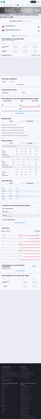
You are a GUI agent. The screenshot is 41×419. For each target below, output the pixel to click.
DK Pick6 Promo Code (25, 408)
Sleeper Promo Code (25, 404)
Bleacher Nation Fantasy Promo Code (28, 417)
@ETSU (10, 196)
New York (3, 386)
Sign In (38, 1)
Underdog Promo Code (25, 401)
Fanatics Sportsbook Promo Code (27, 386)
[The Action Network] (4, 2)
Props (21, 35)
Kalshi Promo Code (24, 412)
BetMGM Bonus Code (25, 388)
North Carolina (4, 408)
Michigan (3, 401)
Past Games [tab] (30, 143)
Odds (17, 35)
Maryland (3, 390)
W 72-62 (17, 191)
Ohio (2, 403)
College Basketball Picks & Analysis (27, 374)
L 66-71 (17, 188)
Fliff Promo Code (24, 410)
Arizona (3, 392)
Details (14, 35)
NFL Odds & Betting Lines (6, 368)
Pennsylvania (4, 397)
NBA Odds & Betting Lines (7, 370)
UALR (10, 191)
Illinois (3, 399)
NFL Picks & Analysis (25, 368)
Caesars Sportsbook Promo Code (27, 397)
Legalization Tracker (5, 385)
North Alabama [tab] (30, 121)
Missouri (3, 410)
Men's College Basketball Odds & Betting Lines (10, 374)
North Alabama (8, 101)
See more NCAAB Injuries (20, 222)
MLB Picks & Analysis (25, 376)
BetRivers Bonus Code (25, 403)
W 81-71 (17, 198)
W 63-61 (17, 196)
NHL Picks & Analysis (25, 377)
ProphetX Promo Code (25, 415)
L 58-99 (17, 193)
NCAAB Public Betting (20, 113)
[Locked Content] (20, 111)
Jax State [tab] (11, 121)
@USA (10, 188)
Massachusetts (5, 405)
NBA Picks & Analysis (25, 370)
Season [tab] (11, 143)
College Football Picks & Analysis (27, 372)
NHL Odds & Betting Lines (7, 380)
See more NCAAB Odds (20, 270)
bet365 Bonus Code (24, 393)
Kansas (3, 407)
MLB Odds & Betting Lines (7, 378)
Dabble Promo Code (25, 406)
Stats (27, 35)
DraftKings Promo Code (25, 390)
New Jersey (4, 396)
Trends (24, 35)
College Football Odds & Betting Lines (9, 372)
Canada (3, 412)
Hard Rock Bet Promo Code (26, 395)
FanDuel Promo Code (25, 392)
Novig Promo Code (24, 414)
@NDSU (10, 198)
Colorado (3, 394)
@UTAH (10, 193)
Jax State (36, 101)
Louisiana (3, 388)
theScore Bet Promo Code (26, 399)
